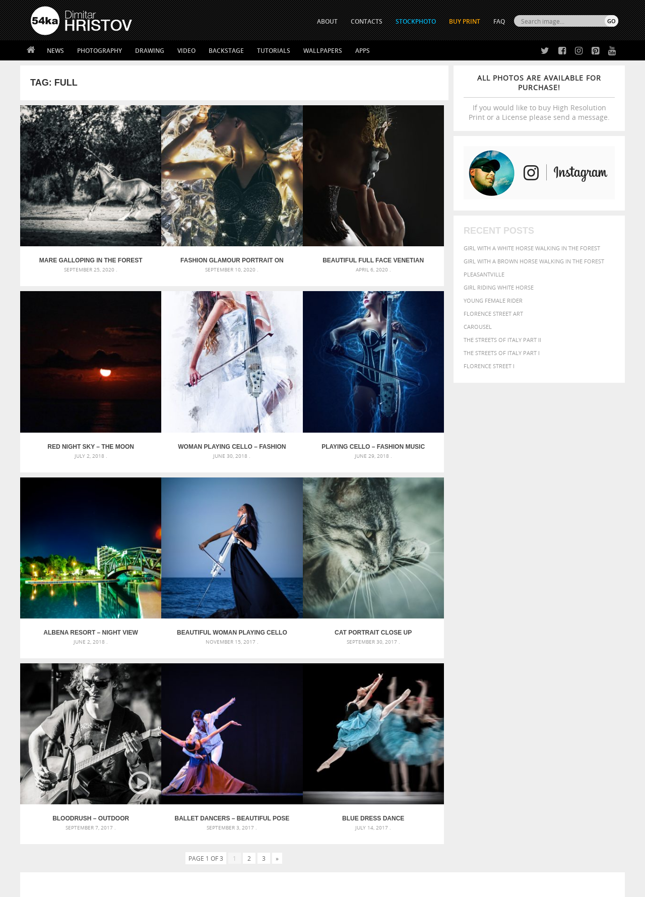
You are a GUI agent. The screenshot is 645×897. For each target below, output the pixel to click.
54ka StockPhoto (56, 789)
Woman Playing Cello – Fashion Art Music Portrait (73, 378)
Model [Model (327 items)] (518, 696)
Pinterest (347, 816)
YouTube (346, 829)
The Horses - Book (57, 814)
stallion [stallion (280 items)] (588, 706)
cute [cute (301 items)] (571, 677)
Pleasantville (484, 274)
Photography (99, 50)
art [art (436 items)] (464, 665)
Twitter (345, 777)
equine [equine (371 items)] (507, 686)
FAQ (499, 21)
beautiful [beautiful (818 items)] (575, 664)
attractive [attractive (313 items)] (485, 665)
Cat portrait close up (73, 530)
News (55, 50)
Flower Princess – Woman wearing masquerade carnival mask (121, 714)
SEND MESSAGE (529, 796)
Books (186, 801)
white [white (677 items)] (471, 715)
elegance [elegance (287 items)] (445, 686)
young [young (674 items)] (525, 715)
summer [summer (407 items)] (445, 716)
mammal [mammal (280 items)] (497, 696)
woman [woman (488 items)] (497, 716)
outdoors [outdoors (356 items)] (448, 706)
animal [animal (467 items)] (444, 665)
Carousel (478, 326)
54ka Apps (44, 827)
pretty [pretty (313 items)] (557, 706)
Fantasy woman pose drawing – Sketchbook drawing (310, 677)
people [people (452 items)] (476, 706)
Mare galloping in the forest (73, 226)
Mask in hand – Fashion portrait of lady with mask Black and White (121, 677)
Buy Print (464, 21)
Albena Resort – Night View (288, 378)
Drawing (149, 50)
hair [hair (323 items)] (610, 686)
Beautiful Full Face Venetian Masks (287, 226)
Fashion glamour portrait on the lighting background (180, 226)
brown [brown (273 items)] (510, 677)
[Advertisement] (324, 607)
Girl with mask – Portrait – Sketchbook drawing (303, 690)
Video (186, 50)
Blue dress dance (395, 530)
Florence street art (493, 313)
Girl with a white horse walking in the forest (532, 248)
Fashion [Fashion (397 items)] (548, 686)
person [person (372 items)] (499, 706)
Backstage (226, 50)
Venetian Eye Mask (195, 862)
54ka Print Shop (53, 776)
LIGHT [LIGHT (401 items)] (476, 696)
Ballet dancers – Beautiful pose (287, 530)
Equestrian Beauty (135, 862)
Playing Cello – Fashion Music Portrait (181, 378)
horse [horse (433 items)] (457, 696)
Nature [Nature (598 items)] (542, 695)
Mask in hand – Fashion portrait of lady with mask (105, 690)
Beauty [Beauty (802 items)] (447, 675)
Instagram (349, 803)
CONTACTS (366, 21)
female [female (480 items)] (574, 686)
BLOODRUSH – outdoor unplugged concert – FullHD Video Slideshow (181, 530)
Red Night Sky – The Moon (395, 226)
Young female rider (493, 300)
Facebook (348, 790)
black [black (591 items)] (474, 676)
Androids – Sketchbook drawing (280, 665)
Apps (362, 50)
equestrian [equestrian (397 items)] (477, 686)
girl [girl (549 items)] (595, 686)
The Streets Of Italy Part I (502, 353)
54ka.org (114, 885)
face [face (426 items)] (526, 686)
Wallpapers (322, 50)
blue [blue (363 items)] (493, 676)
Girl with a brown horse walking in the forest (534, 261)
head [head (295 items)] (438, 696)
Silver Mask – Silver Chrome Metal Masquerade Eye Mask (113, 702)
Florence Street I (489, 366)
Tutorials (273, 50)
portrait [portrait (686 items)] (528, 705)
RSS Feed (240, 862)
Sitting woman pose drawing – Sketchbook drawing (309, 714)
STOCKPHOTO (416, 21)
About (185, 776)
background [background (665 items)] (527, 665)
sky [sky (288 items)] (571, 706)
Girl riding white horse (499, 287)
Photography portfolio (67, 801)
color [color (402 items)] (553, 676)
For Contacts (196, 827)
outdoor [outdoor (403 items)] (585, 696)
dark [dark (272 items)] (585, 677)
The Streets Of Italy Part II (502, 339)
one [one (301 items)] (562, 696)
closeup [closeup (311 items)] (531, 676)
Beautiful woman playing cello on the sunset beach (394, 378)
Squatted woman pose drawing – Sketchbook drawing (313, 702)
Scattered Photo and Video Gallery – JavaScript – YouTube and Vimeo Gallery (121, 665)
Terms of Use (170, 885)
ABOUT (327, 21)
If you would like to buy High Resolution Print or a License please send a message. (539, 97)
